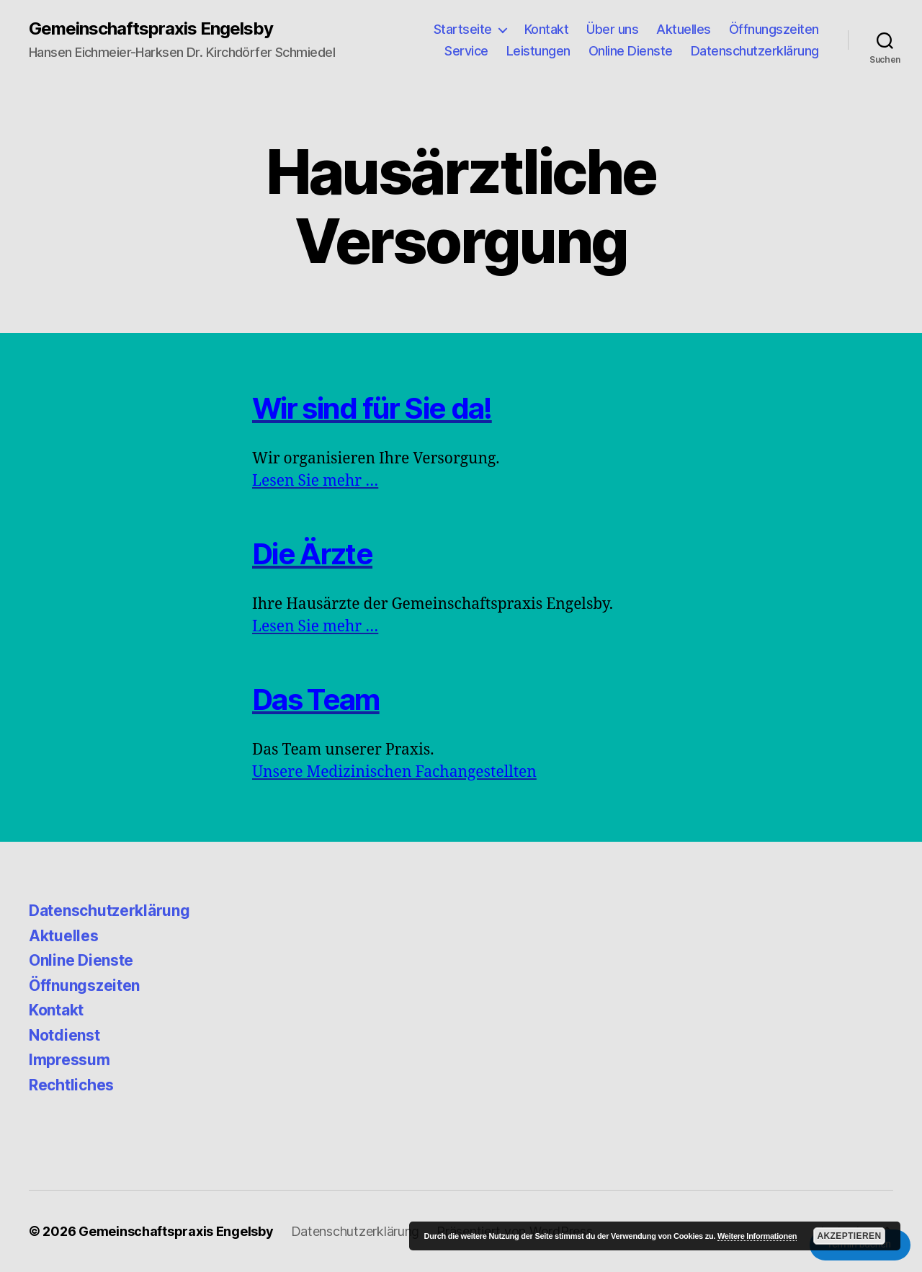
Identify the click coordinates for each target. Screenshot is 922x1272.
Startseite (463, 29)
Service (466, 50)
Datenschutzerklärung (755, 50)
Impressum (69, 1060)
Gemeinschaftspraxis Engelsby (151, 28)
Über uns (612, 29)
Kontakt (546, 29)
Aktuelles (683, 29)
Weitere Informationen (757, 1236)
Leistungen (538, 50)
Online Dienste (630, 50)
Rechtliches (71, 1085)
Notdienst (64, 1035)
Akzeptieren (849, 1236)
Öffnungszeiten (774, 29)
